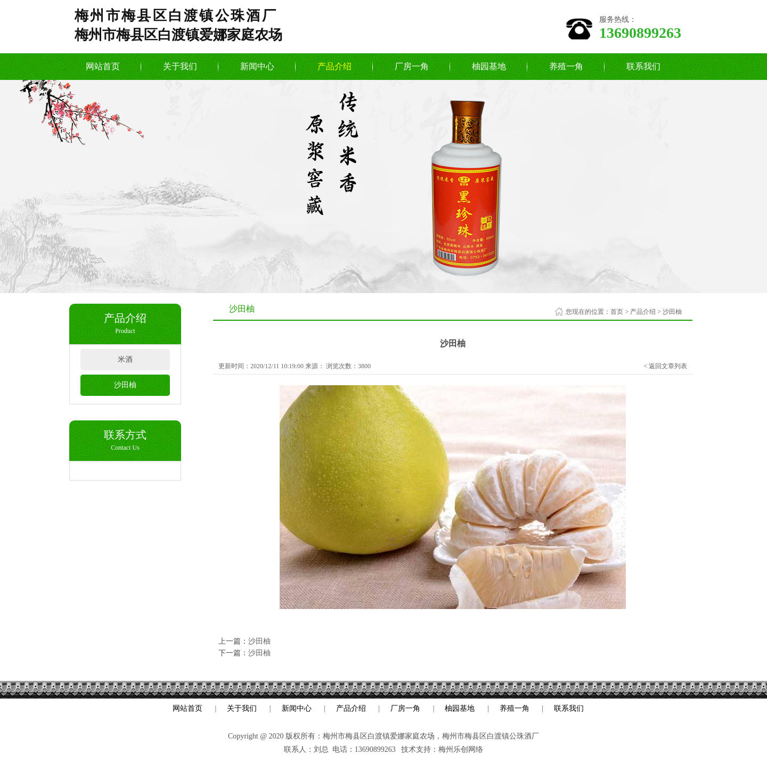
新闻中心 (257, 66)
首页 (616, 311)
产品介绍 (334, 66)
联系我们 (643, 66)
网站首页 (103, 66)
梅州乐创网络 (460, 749)
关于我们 (180, 66)
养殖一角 (566, 66)
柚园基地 (489, 66)
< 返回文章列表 (665, 366)
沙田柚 (125, 385)
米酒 (125, 359)
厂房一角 (412, 66)
